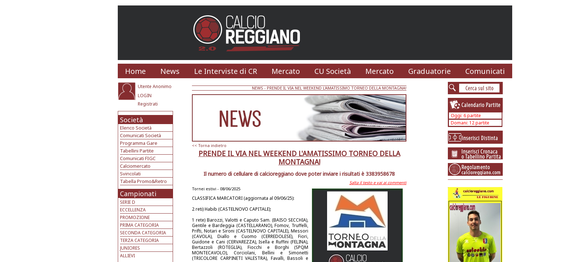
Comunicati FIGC (138, 158)
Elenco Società (136, 127)
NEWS (257, 88)
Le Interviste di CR (225, 71)
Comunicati (485, 71)
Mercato (286, 71)
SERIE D (127, 202)
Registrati (148, 104)
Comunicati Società (140, 135)
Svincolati (130, 173)
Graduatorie (429, 71)
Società (131, 119)
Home (135, 71)
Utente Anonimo (155, 86)
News (170, 71)
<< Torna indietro (209, 145)
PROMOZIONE (135, 217)
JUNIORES (130, 248)
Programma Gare (138, 143)
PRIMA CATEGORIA (139, 225)
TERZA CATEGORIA (139, 240)
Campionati (138, 193)
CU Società (332, 71)
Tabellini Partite (137, 150)
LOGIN (145, 95)
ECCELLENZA (133, 210)
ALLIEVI (127, 256)
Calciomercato (135, 166)
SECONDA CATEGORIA (143, 233)
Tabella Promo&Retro (143, 181)
